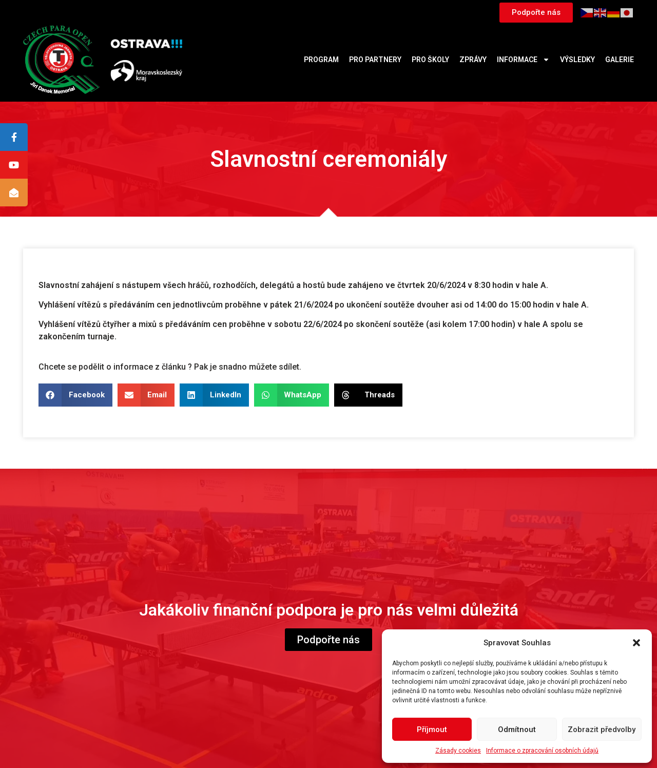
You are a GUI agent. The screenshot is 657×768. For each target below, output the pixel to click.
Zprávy (473, 59)
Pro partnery (375, 59)
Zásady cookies (458, 750)
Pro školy (430, 59)
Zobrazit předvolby (601, 729)
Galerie (619, 59)
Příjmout (432, 729)
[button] (636, 643)
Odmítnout (517, 729)
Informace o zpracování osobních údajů (542, 750)
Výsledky (577, 59)
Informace (523, 59)
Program (321, 59)
